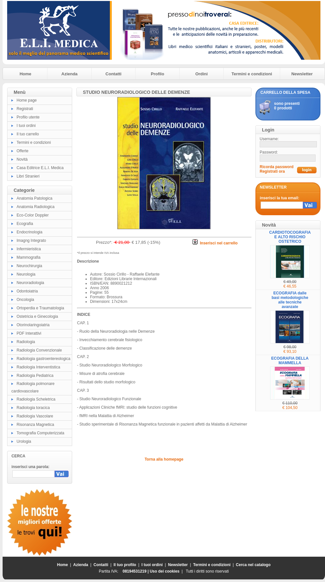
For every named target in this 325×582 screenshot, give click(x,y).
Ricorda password (276, 167)
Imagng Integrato (31, 240)
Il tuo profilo (125, 565)
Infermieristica (29, 249)
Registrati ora (272, 171)
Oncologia (25, 299)
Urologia (24, 441)
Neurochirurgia (29, 266)
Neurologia (26, 274)
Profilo (157, 73)
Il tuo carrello (28, 134)
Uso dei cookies (164, 571)
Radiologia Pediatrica (35, 375)
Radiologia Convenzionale (39, 350)
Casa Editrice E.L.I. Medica (40, 168)
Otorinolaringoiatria (33, 325)
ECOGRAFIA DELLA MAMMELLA (290, 360)
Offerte (22, 151)
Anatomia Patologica (34, 198)
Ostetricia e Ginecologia (37, 316)
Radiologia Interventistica (38, 367)
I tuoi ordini (26, 125)
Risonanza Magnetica (35, 424)
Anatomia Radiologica (36, 206)
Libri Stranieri (28, 176)
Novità (22, 159)
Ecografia (25, 223)
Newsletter (302, 73)
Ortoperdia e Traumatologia (40, 308)
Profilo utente (28, 117)
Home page (27, 100)
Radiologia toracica (33, 407)
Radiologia (26, 342)
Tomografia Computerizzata (40, 433)
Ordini (201, 73)
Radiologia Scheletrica (36, 399)
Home (25, 73)
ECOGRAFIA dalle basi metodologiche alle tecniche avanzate (290, 300)
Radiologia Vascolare (35, 416)
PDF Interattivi (29, 333)
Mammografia (28, 257)
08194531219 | (136, 571)
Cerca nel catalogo (253, 565)
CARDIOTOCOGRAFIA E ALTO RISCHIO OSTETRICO (290, 237)
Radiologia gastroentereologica (43, 358)
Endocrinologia (29, 232)
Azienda (69, 73)
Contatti (114, 73)
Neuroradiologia (30, 282)
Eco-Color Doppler (33, 215)
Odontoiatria (27, 291)
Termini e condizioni (251, 73)
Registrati (25, 108)
